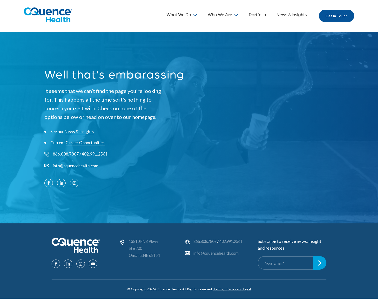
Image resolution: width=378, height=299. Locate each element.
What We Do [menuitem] (176, 15)
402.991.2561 (95, 154)
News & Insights (79, 131)
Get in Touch (335, 15)
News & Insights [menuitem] (289, 15)
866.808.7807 (66, 154)
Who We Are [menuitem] (218, 15)
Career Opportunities (85, 142)
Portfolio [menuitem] (255, 15)
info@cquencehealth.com (76, 166)
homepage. (145, 117)
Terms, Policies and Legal (232, 289)
